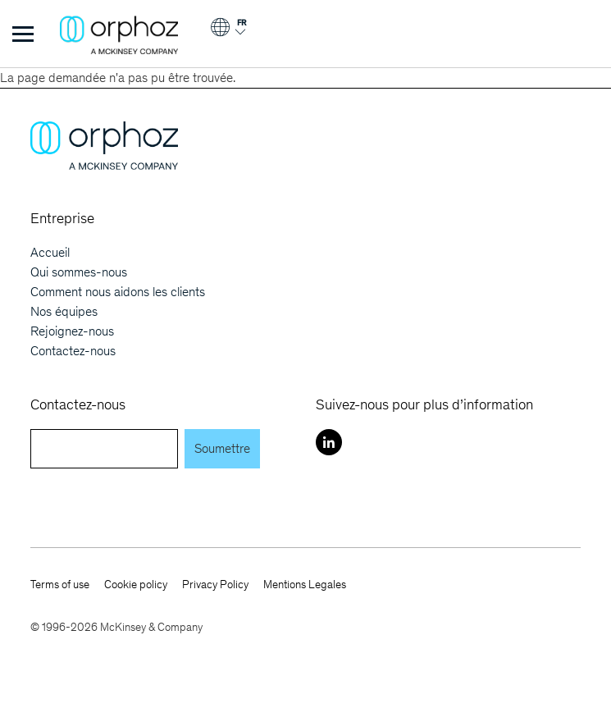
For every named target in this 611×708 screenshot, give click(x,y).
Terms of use (59, 584)
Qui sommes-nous (78, 272)
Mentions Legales (304, 584)
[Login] (227, 33)
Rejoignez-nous (72, 331)
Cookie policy (135, 584)
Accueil (50, 252)
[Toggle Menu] (23, 33)
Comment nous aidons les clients (117, 292)
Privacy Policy (215, 584)
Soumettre (222, 448)
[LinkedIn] (329, 442)
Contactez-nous (73, 351)
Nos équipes (64, 311)
